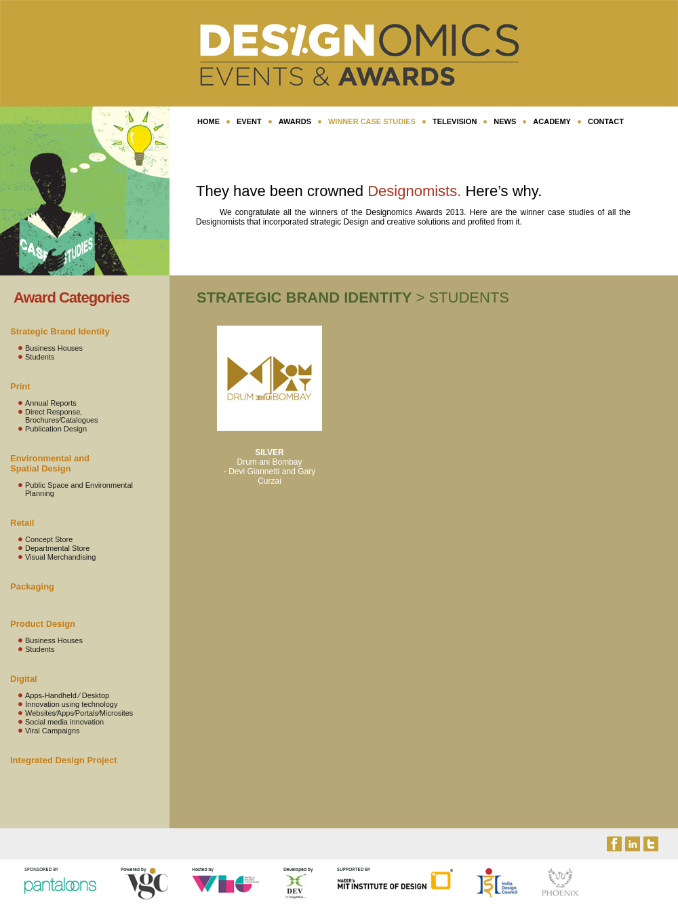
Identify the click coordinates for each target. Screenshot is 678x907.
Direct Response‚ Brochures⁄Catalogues (61, 416)
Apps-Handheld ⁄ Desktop (67, 695)
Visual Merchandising (60, 557)
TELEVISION (455, 121)
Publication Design (56, 429)
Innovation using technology (71, 704)
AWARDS (295, 121)
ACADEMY (552, 121)
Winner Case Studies (372, 121)
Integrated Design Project (63, 760)
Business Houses (54, 348)
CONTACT (606, 121)
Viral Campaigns (52, 731)
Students (39, 357)
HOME (208, 121)
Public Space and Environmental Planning (79, 489)
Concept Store (49, 539)
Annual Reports (51, 403)
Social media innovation (64, 722)
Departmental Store (57, 548)
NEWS (505, 121)
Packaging (32, 586)
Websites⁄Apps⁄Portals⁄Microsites (79, 713)
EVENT (249, 121)
